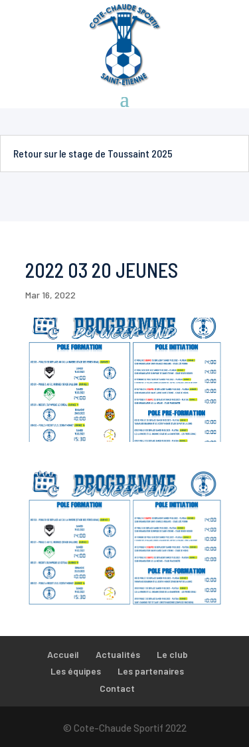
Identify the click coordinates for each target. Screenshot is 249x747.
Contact (117, 688)
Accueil (63, 654)
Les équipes (75, 671)
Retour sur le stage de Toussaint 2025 (93, 153)
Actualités (118, 654)
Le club (172, 654)
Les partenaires (151, 671)
